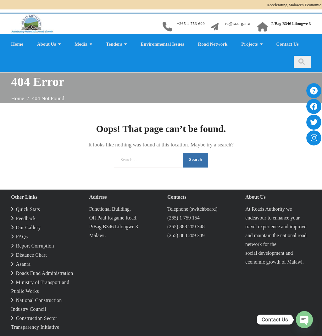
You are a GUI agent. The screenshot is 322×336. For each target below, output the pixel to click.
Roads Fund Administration (44, 273)
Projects (249, 44)
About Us (46, 44)
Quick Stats (28, 209)
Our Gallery (28, 227)
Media (81, 44)
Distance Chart (31, 255)
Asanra (23, 264)
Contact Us (287, 44)
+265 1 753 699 (191, 23)
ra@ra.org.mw (238, 23)
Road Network (213, 44)
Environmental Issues (162, 44)
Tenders (114, 44)
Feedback (26, 218)
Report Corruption (35, 245)
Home (17, 44)
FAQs (22, 236)
